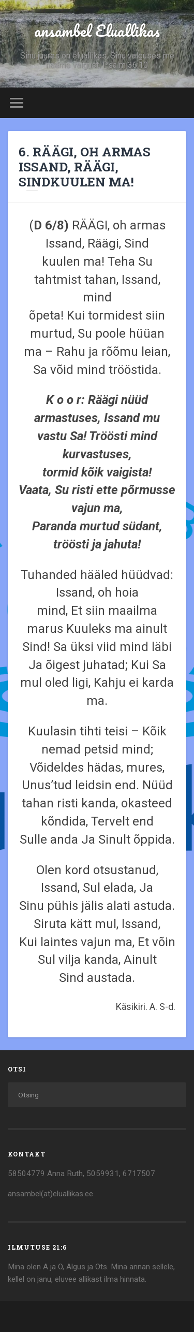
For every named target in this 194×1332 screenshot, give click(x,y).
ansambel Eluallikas (97, 31)
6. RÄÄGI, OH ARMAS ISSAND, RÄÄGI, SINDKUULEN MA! (85, 166)
